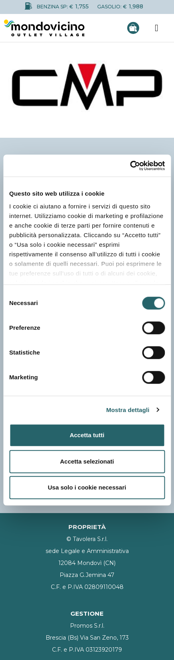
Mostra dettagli (127, 409)
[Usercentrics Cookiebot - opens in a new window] (130, 166)
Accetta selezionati (87, 461)
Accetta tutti (87, 435)
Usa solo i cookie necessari (87, 487)
